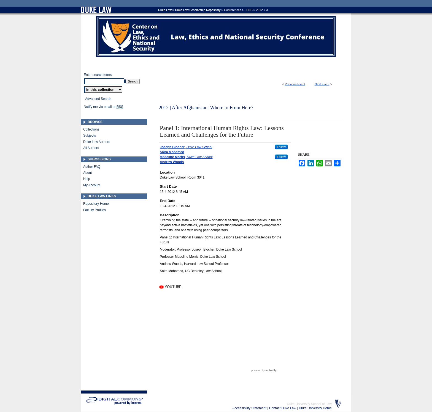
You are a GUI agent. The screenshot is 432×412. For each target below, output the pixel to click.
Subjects (89, 135)
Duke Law (165, 10)
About (87, 173)
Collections (91, 129)
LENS (249, 10)
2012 (259, 10)
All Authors (91, 148)
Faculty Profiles (94, 210)
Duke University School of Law (309, 404)
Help (86, 179)
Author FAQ (92, 167)
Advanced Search (98, 99)
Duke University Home (315, 408)
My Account (91, 185)
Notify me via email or (103, 107)
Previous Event (295, 84)
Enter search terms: (98, 75)
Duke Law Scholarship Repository (288, 38)
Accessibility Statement (250, 408)
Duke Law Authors (96, 142)
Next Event (322, 84)
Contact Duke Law (283, 408)
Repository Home (96, 204)
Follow (281, 146)
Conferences (232, 10)
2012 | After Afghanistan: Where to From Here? (206, 107)
